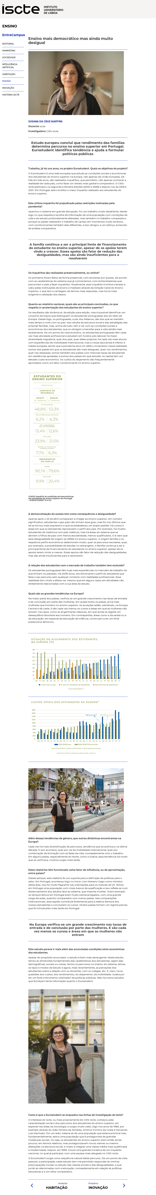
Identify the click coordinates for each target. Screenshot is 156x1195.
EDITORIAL (8, 43)
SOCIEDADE (9, 57)
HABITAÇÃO (8, 74)
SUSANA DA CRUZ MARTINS (45, 121)
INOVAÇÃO (8, 88)
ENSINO (6, 81)
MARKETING (8, 50)
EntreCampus (13, 35)
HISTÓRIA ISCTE (10, 94)
